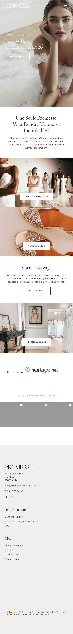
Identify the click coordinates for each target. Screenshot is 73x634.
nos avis (16, 372)
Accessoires (36, 246)
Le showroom (36, 342)
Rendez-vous (37, 290)
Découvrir (17, 56)
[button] (12, 414)
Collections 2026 (37, 196)
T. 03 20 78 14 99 (14, 491)
